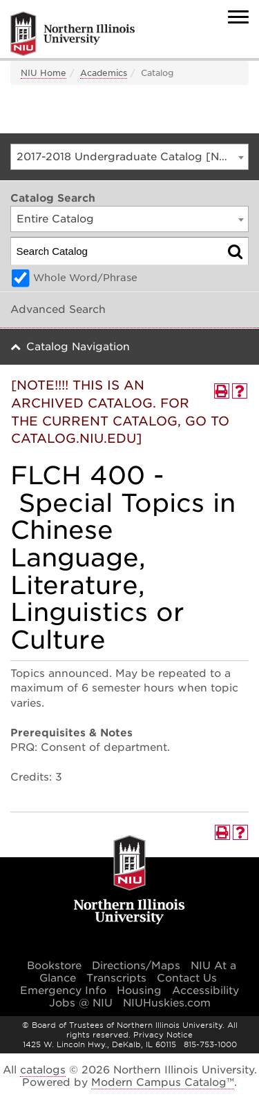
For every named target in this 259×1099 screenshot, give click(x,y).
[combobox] (129, 157)
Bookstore (54, 965)
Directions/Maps (136, 965)
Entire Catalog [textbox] (55, 219)
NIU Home (43, 73)
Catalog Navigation (78, 347)
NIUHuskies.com (167, 1003)
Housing (139, 990)
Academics (103, 73)
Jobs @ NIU (81, 1003)
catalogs (43, 1070)
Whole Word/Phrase (85, 277)
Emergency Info (63, 990)
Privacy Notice (163, 1035)
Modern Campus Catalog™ (162, 1082)
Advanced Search (58, 309)
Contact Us (187, 978)
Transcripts (116, 978)
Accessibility (205, 990)
